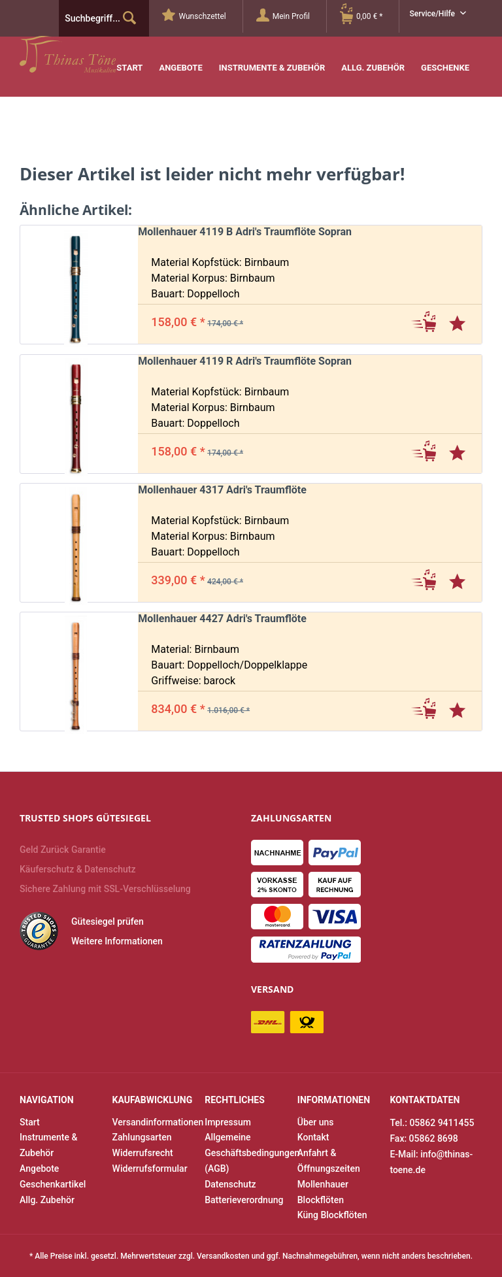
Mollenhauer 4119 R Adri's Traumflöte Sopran (245, 361)
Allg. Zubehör (47, 1200)
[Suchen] (129, 18)
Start (30, 1122)
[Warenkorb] (369, 16)
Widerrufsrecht (142, 1153)
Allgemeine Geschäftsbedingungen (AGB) (248, 1153)
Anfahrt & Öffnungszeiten (328, 1161)
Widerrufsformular (150, 1168)
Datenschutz (230, 1184)
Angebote (39, 1168)
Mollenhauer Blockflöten (322, 1192)
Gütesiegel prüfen (107, 921)
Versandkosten (223, 1256)
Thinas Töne (103, 54)
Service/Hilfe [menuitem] (433, 13)
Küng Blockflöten (332, 1215)
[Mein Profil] (291, 16)
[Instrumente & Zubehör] (272, 58)
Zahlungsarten (142, 1137)
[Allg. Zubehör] (373, 58)
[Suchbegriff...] (104, 18)
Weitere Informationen (117, 941)
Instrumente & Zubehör (48, 1145)
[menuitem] (202, 16)
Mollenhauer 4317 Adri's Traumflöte (222, 490)
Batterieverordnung (244, 1200)
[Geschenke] (445, 58)
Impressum (228, 1122)
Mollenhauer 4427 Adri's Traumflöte (222, 618)
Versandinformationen (155, 1122)
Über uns (315, 1122)
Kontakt (313, 1137)
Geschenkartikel (53, 1184)
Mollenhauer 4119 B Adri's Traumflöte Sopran (245, 231)
